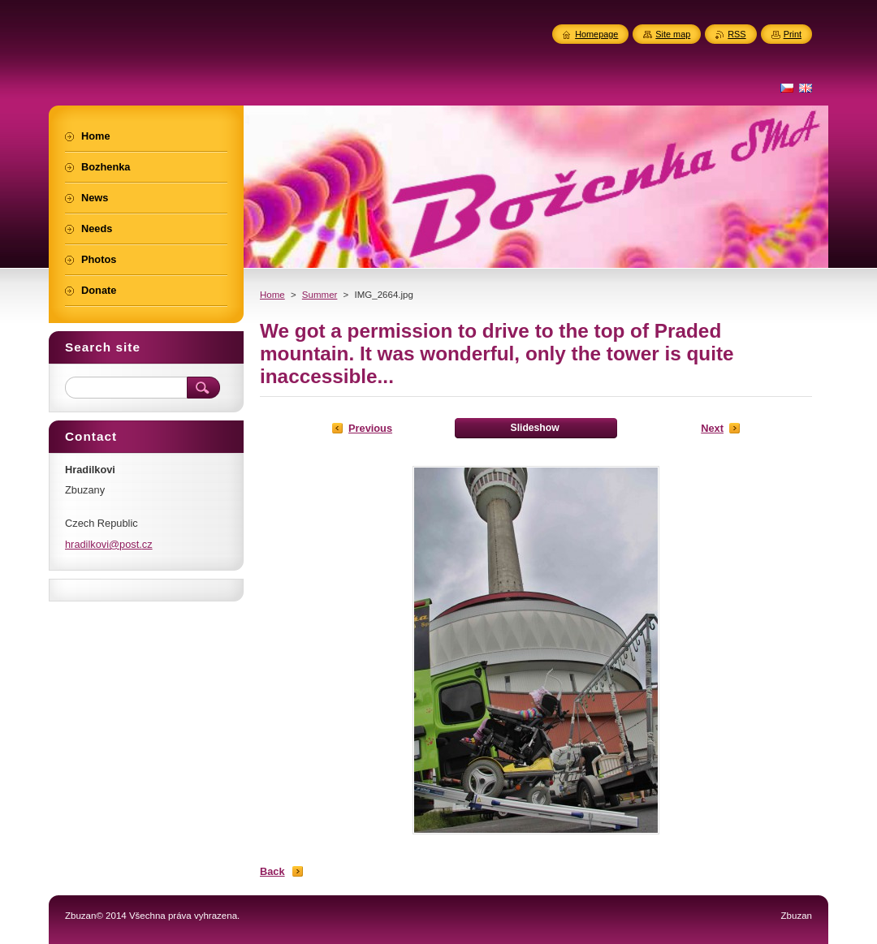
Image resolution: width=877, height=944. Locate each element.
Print (792, 34)
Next (712, 428)
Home (272, 295)
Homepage (596, 34)
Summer (320, 295)
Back (272, 871)
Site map (672, 34)
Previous (370, 428)
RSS (736, 34)
